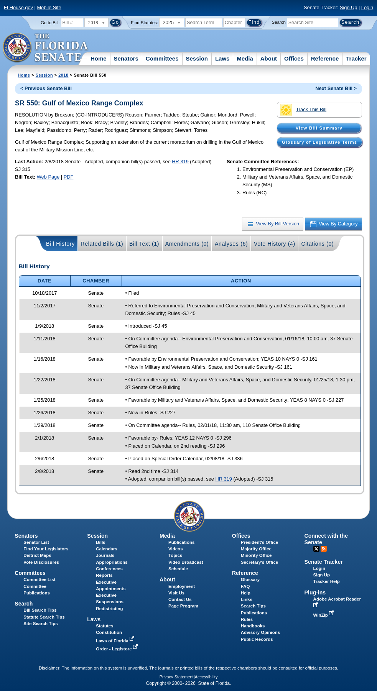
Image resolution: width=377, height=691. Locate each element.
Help (245, 593)
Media (245, 58)
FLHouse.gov (18, 7)
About (268, 58)
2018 (63, 75)
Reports (104, 575)
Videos (175, 549)
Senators (126, 58)
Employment (181, 586)
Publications (181, 542)
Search (279, 22)
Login (367, 7)
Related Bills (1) (102, 244)
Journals (105, 555)
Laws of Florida (116, 640)
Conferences (109, 568)
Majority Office (256, 549)
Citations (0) (317, 244)
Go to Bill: (50, 22)
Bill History (60, 244)
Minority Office (256, 555)
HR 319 (180, 161)
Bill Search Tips (39, 610)
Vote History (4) (274, 244)
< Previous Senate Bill (46, 88)
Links (246, 599)
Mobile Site (49, 7)
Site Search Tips (40, 623)
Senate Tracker (324, 562)
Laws (222, 58)
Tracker (356, 58)
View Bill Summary (319, 128)
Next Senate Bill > (336, 88)
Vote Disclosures (41, 562)
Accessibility (206, 677)
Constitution (109, 632)
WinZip (324, 615)
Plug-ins (315, 592)
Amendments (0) (187, 244)
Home (99, 58)
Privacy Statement (177, 677)
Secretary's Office (259, 562)
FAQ (245, 586)
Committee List (39, 579)
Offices (294, 58)
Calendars (106, 549)
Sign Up (348, 7)
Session (197, 58)
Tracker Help (326, 581)
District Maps (37, 555)
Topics (175, 555)
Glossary (250, 579)
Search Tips (253, 606)
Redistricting (109, 608)
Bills (100, 542)
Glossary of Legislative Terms (319, 142)
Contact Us (180, 599)
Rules (247, 619)
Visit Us (176, 593)
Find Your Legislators (45, 549)
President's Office (259, 542)
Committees (162, 58)
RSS (324, 549)
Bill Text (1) (144, 244)
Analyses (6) (231, 244)
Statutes (104, 626)
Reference (325, 58)
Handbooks (253, 626)
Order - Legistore (117, 649)
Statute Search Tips (43, 617)
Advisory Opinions (260, 632)
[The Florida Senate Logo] (46, 48)
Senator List (36, 542)
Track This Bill (303, 110)
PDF (69, 177)
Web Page (48, 177)
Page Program (183, 606)
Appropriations (112, 562)
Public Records (257, 639)
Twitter (316, 549)
